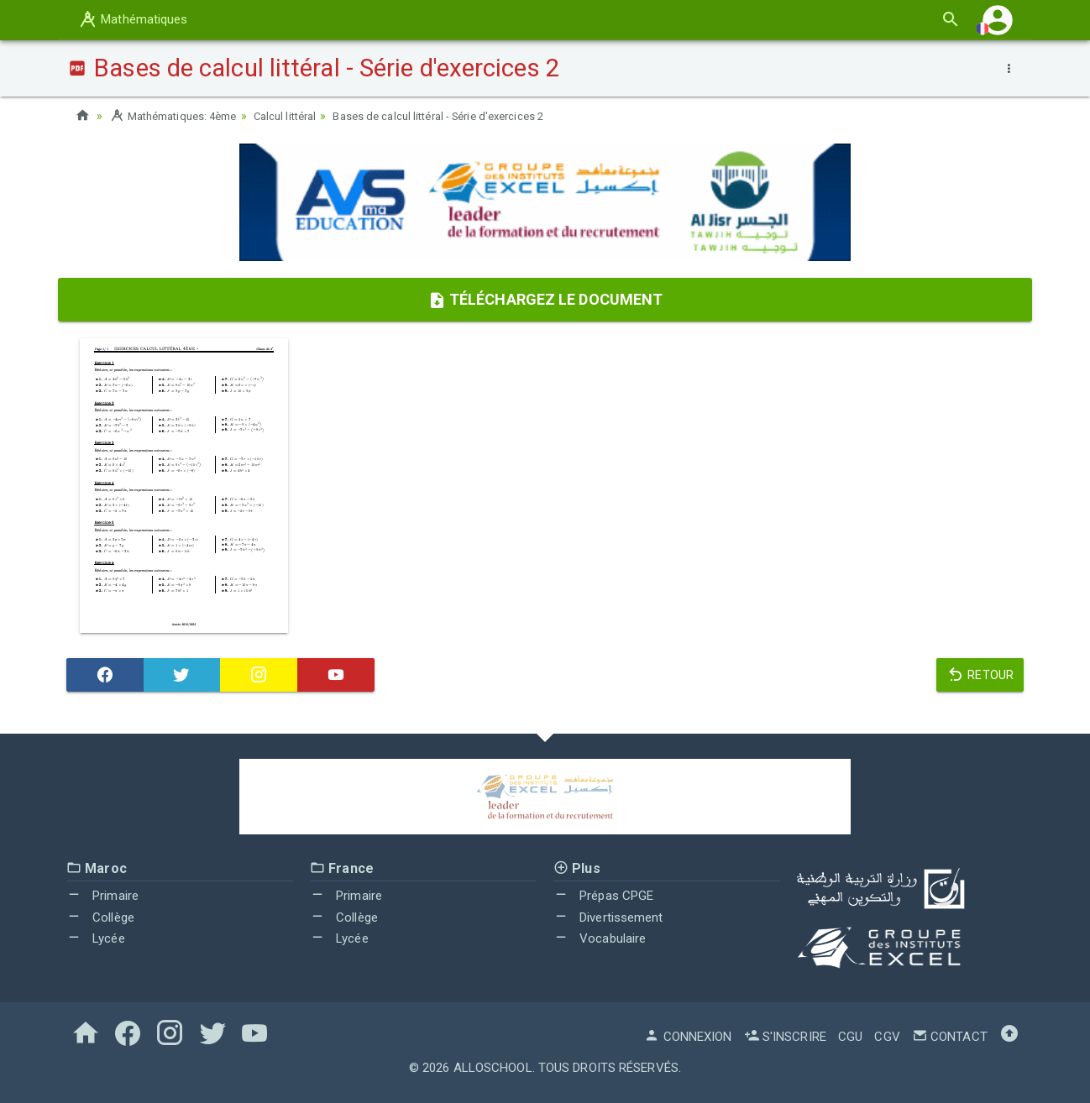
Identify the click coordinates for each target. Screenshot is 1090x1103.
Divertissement (608, 917)
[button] (998, 19)
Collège (100, 917)
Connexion (687, 1036)
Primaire (102, 895)
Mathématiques (132, 19)
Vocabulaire (599, 938)
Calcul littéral (302, 116)
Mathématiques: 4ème (179, 116)
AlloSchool (492, 1067)
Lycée (95, 938)
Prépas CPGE (603, 895)
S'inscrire (785, 1036)
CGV (886, 1036)
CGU (850, 1036)
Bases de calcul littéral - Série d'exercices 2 (468, 116)
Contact (950, 1036)
